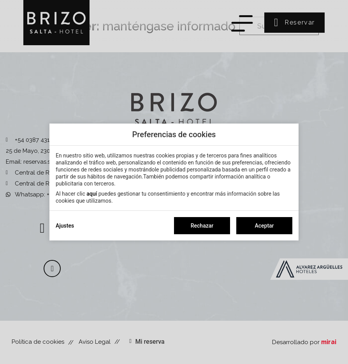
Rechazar (202, 226)
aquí (91, 194)
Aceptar (264, 226)
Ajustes (65, 226)
